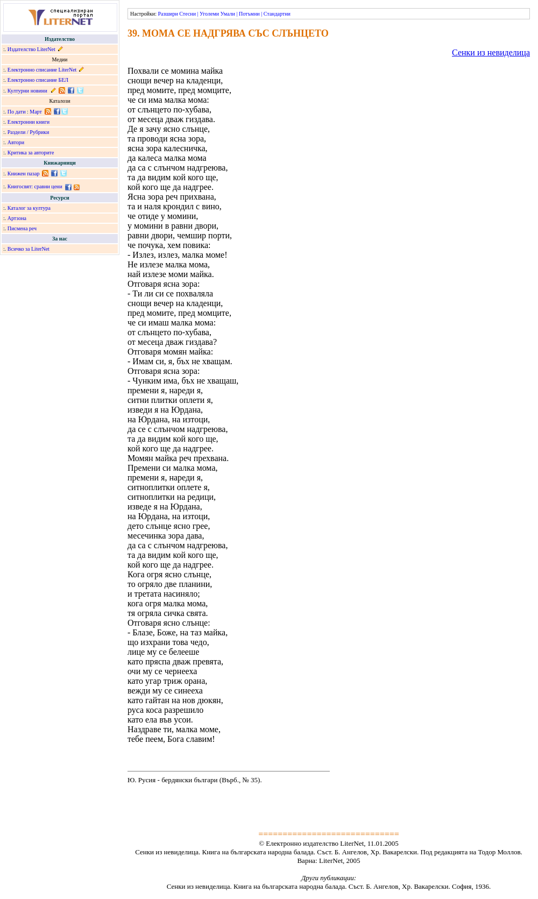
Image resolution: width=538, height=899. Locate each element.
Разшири (168, 14)
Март (36, 112)
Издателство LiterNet (31, 49)
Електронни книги (28, 122)
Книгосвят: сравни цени (35, 186)
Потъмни (249, 14)
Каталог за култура (29, 208)
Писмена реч (22, 228)
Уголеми (209, 14)
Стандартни (277, 14)
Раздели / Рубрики (28, 132)
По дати (17, 112)
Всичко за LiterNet (28, 249)
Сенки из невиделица (491, 52)
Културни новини (27, 91)
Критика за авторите (31, 152)
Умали (228, 14)
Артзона (17, 218)
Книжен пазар (24, 173)
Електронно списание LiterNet (42, 70)
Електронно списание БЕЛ (38, 80)
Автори (16, 142)
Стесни (187, 14)
